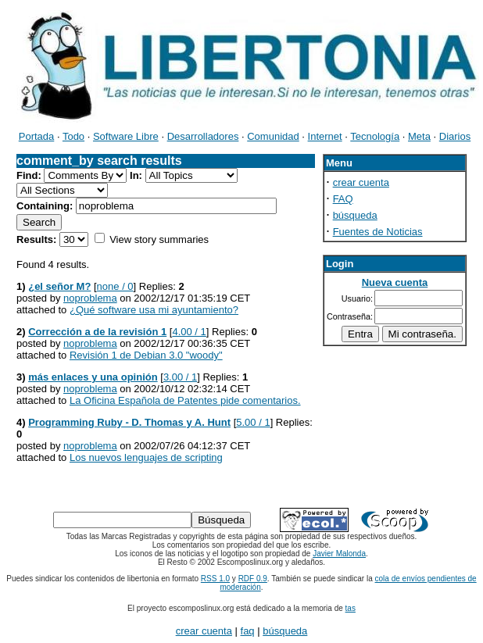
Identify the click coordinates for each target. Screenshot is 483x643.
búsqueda (355, 215)
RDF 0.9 (252, 578)
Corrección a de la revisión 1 (97, 332)
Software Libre (126, 136)
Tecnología (374, 136)
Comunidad (273, 136)
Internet (325, 136)
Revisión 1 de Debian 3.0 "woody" (146, 355)
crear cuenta (361, 182)
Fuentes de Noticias (378, 232)
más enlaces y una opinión (92, 377)
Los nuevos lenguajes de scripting (146, 457)
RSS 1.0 (215, 578)
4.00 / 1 (189, 332)
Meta (419, 136)
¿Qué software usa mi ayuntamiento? (154, 310)
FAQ (343, 199)
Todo (73, 136)
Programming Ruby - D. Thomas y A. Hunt (129, 422)
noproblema (90, 298)
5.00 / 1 (253, 422)
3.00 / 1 (180, 377)
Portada (37, 136)
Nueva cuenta (395, 282)
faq (248, 631)
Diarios (454, 136)
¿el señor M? (59, 286)
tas (350, 608)
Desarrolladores (203, 136)
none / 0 (115, 286)
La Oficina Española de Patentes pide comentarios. (185, 400)
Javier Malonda (339, 553)
